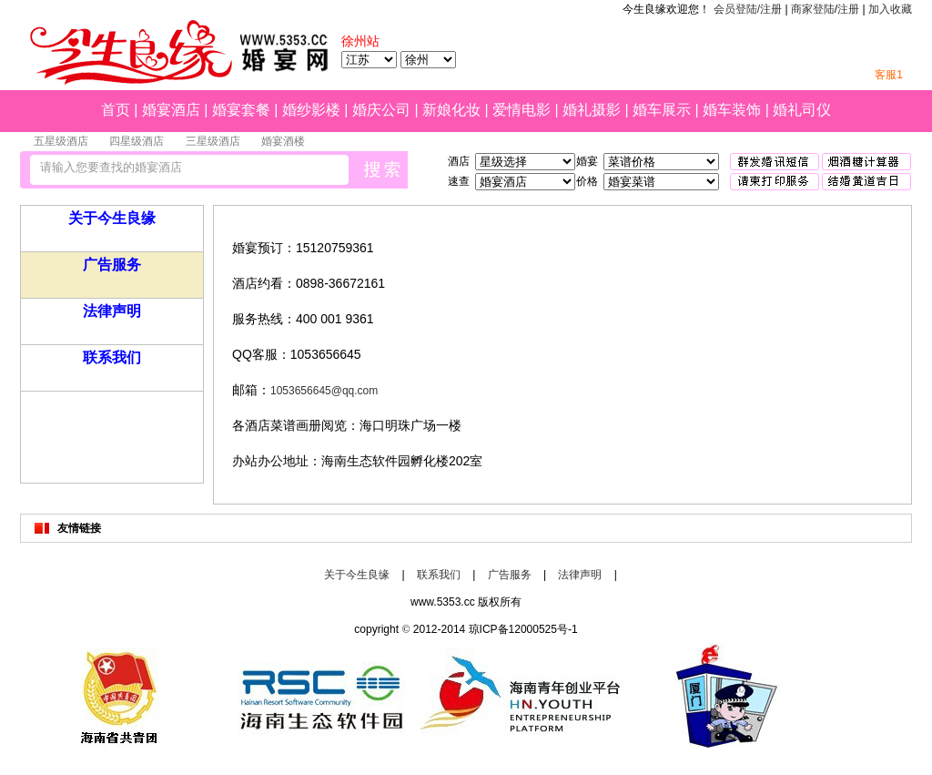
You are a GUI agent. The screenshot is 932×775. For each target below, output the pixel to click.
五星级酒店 (61, 141)
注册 (848, 9)
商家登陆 (813, 9)
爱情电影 (521, 109)
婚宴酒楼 (283, 141)
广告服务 (112, 264)
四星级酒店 (136, 141)
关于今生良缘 (112, 218)
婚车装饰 (732, 109)
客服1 (889, 74)
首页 (115, 109)
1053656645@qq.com (324, 390)
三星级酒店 (213, 141)
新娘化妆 (451, 109)
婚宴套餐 (241, 109)
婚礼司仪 (802, 109)
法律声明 (112, 311)
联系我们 (112, 357)
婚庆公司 (381, 109)
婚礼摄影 (591, 109)
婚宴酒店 (171, 109)
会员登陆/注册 (748, 9)
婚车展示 (662, 109)
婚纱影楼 (311, 109)
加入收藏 (890, 9)
